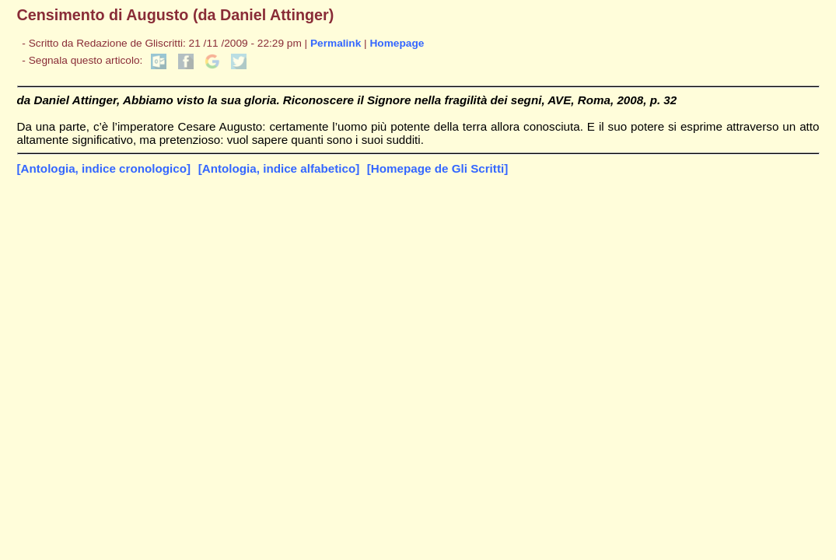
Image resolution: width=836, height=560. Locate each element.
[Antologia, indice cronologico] (104, 168)
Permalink (335, 43)
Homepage (396, 43)
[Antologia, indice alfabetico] (279, 168)
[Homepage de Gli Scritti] (437, 168)
